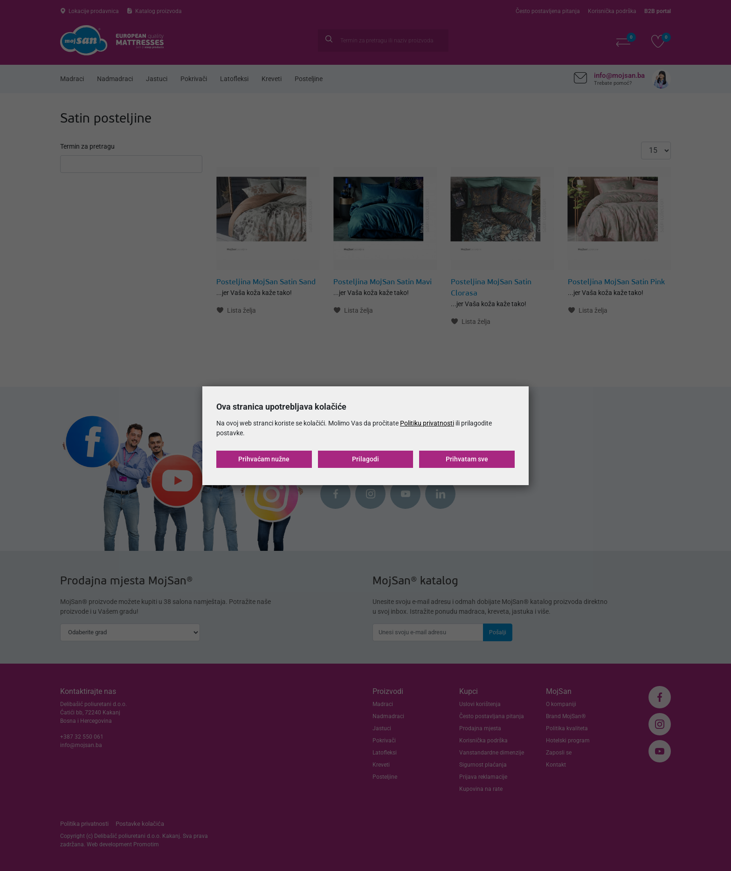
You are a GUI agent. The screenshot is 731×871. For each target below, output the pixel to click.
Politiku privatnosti (427, 423)
